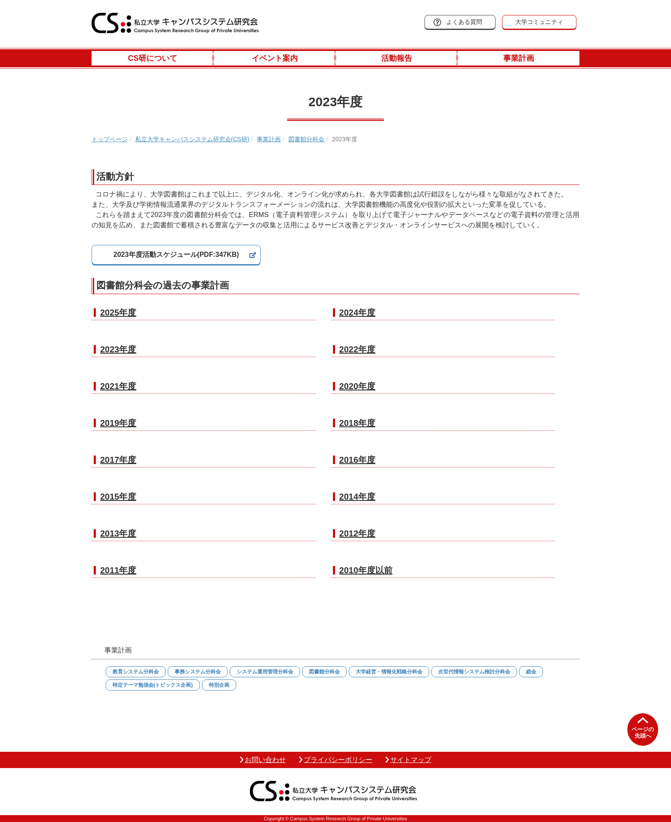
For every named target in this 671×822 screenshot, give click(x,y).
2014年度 (357, 496)
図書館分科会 (306, 139)
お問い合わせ (265, 759)
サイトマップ (410, 759)
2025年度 (118, 312)
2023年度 (118, 349)
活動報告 (396, 58)
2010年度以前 (366, 570)
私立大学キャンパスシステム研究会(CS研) (192, 139)
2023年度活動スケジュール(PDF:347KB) (176, 254)
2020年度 (357, 386)
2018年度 (357, 423)
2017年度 (118, 460)
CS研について (152, 58)
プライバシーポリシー (338, 759)
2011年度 (118, 570)
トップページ (110, 139)
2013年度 (118, 533)
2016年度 (357, 460)
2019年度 (118, 423)
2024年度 (357, 312)
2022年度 (357, 349)
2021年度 (118, 386)
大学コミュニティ (539, 21)
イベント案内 (275, 58)
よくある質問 (464, 21)
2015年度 (118, 496)
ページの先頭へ (643, 732)
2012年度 (357, 533)
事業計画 (518, 58)
